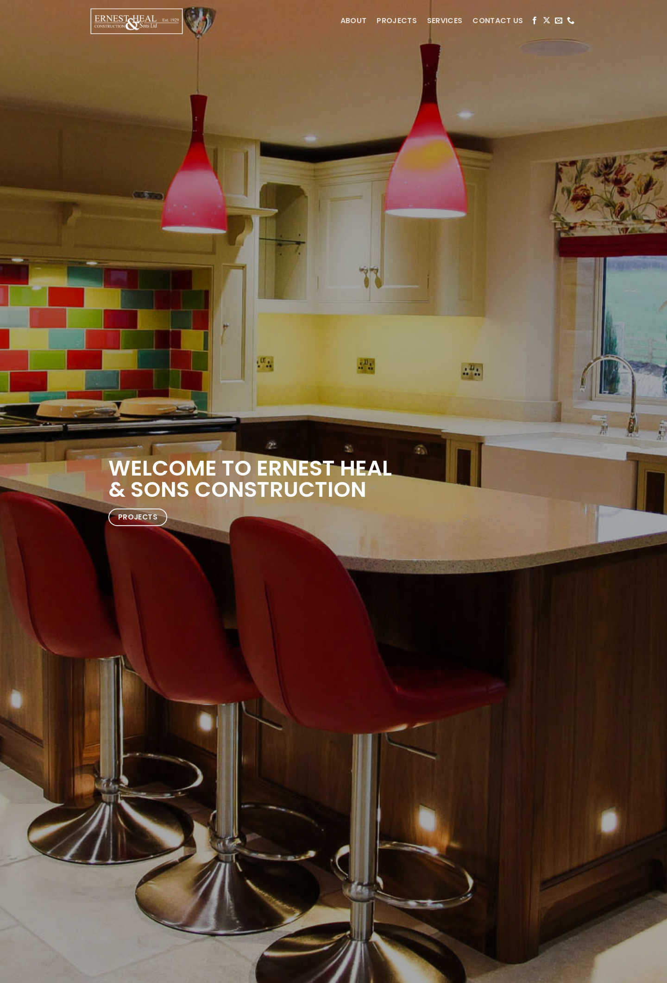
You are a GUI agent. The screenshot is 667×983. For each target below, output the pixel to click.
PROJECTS (397, 20)
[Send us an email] (558, 21)
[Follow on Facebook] (534, 21)
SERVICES (445, 20)
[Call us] (570, 21)
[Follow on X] (546, 21)
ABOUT (353, 20)
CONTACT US (497, 20)
